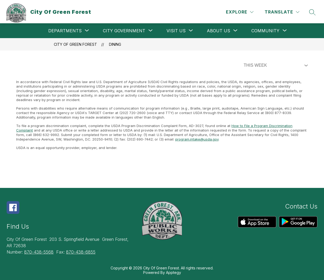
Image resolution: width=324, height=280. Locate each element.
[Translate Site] (282, 12)
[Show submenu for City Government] (124, 31)
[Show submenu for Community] (265, 31)
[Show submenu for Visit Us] (176, 31)
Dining (115, 44)
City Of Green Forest (75, 44)
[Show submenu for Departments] (65, 31)
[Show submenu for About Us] (218, 31)
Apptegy (173, 272)
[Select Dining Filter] (275, 65)
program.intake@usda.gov (196, 139)
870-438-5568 (39, 252)
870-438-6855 (80, 252)
